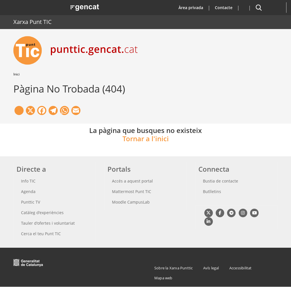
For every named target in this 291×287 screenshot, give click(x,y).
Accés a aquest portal (132, 181)
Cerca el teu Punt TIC (41, 233)
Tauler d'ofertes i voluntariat (48, 223)
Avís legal (211, 267)
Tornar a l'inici (145, 138)
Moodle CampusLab (131, 202)
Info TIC (28, 181)
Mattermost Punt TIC (131, 191)
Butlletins (212, 191)
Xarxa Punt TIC (32, 22)
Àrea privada (190, 7)
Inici (16, 74)
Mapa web (163, 277)
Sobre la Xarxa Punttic (173, 267)
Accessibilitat (240, 267)
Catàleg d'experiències (42, 212)
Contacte (223, 7)
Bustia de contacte (220, 181)
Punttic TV (30, 202)
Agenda (28, 191)
